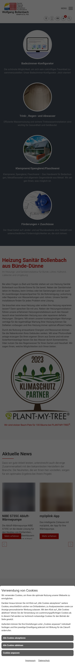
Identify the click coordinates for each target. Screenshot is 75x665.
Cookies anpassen (11, 653)
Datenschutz (44, 660)
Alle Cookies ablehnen (13, 645)
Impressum (30, 660)
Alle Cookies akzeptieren (14, 638)
